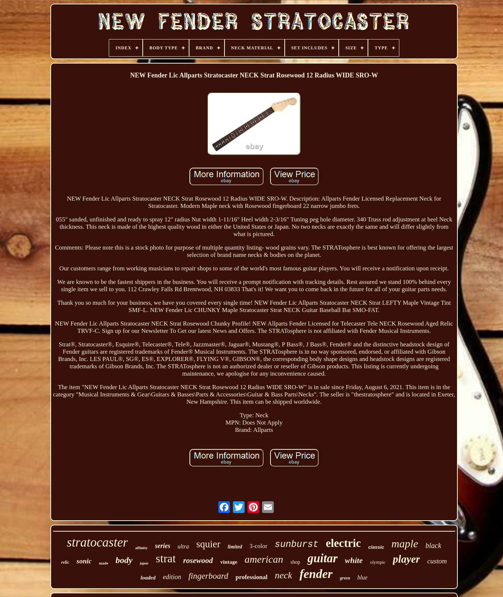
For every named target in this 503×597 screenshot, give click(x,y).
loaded (148, 578)
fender (316, 574)
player (406, 559)
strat (166, 558)
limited (235, 547)
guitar (322, 558)
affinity (141, 547)
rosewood (198, 560)
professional (251, 577)
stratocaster (97, 542)
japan (144, 563)
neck (283, 575)
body (124, 560)
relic (65, 562)
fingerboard (208, 576)
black (433, 545)
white (354, 560)
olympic (378, 562)
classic (376, 547)
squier (208, 544)
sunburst (296, 544)
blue (362, 577)
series (162, 546)
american (264, 559)
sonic (84, 561)
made (103, 563)
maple (404, 543)
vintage (228, 562)
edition (172, 577)
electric (343, 543)
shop (295, 562)
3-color (258, 546)
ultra (183, 546)
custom (437, 561)
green (345, 578)
